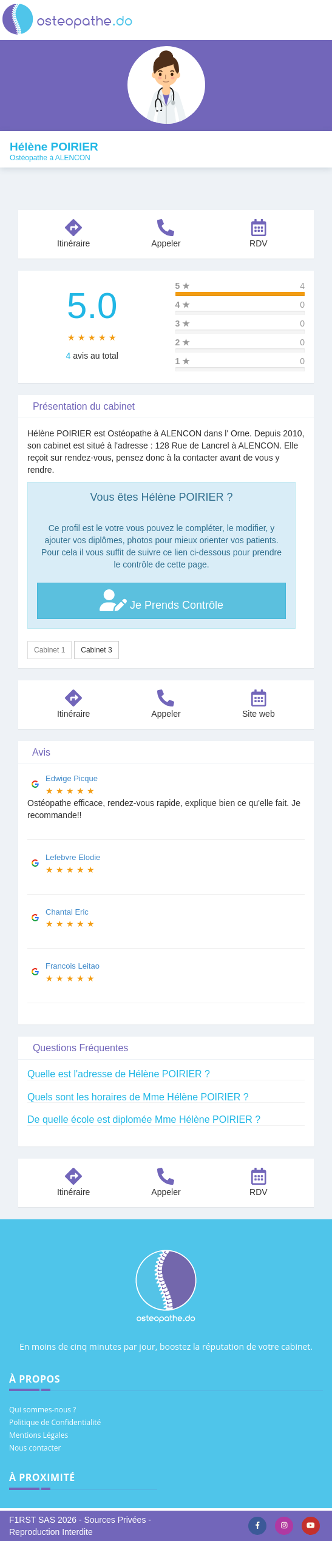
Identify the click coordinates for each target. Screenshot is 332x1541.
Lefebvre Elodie (73, 857)
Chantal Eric (67, 911)
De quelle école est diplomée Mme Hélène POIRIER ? (143, 1119)
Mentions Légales (38, 1435)
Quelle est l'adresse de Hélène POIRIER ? (118, 1074)
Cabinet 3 (96, 650)
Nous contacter (35, 1448)
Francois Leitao (73, 965)
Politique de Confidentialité (55, 1422)
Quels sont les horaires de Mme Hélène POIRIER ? (138, 1097)
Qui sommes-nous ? (42, 1409)
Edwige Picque (72, 778)
